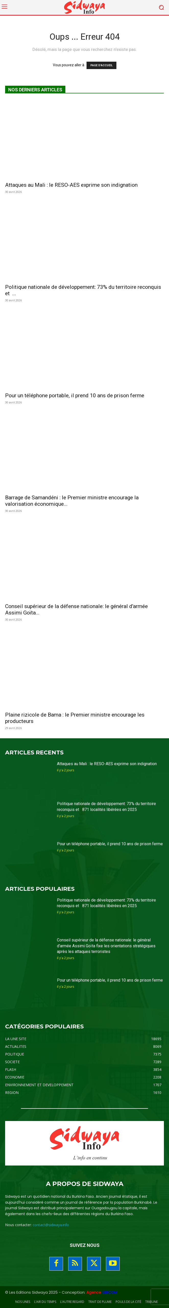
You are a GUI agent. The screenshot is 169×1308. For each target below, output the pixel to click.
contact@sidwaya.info (51, 1224)
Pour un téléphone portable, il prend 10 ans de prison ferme (74, 395)
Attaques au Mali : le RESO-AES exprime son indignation (71, 185)
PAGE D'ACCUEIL (101, 65)
